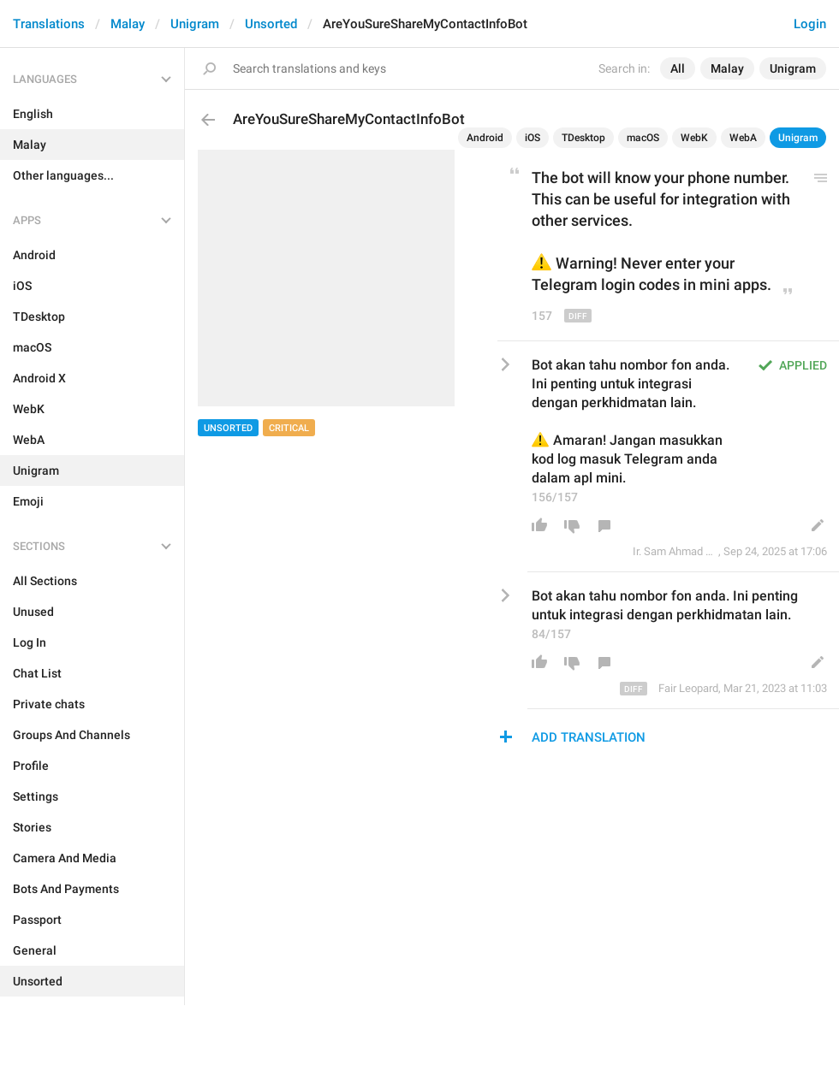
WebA (743, 138)
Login (810, 24)
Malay (127, 24)
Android (485, 138)
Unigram (194, 24)
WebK (694, 138)
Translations (49, 24)
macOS (643, 138)
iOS (532, 138)
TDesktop (583, 138)
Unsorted (271, 24)
